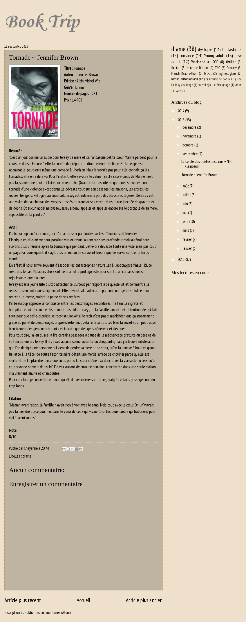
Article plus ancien (144, 600)
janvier (188, 248)
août (186, 186)
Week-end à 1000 (204, 61)
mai (185, 212)
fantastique (232, 49)
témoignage (222, 85)
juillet (187, 194)
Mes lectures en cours (190, 272)
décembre (190, 127)
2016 (181, 119)
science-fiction (197, 67)
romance (187, 55)
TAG (217, 67)
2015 (181, 259)
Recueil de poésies (220, 79)
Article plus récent (22, 600)
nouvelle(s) (204, 85)
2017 (181, 110)
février (188, 239)
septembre (191, 153)
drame (27, 456)
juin (186, 203)
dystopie (205, 49)
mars (186, 230)
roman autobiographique (187, 79)
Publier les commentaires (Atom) (48, 612)
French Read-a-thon (184, 73)
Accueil (83, 600)
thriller (231, 61)
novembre (190, 136)
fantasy (232, 67)
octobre (188, 145)
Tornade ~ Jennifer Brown (199, 174)
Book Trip (41, 22)
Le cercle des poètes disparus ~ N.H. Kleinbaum (206, 164)
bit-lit (208, 73)
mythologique (227, 73)
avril (186, 221)
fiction (175, 67)
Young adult (214, 55)
